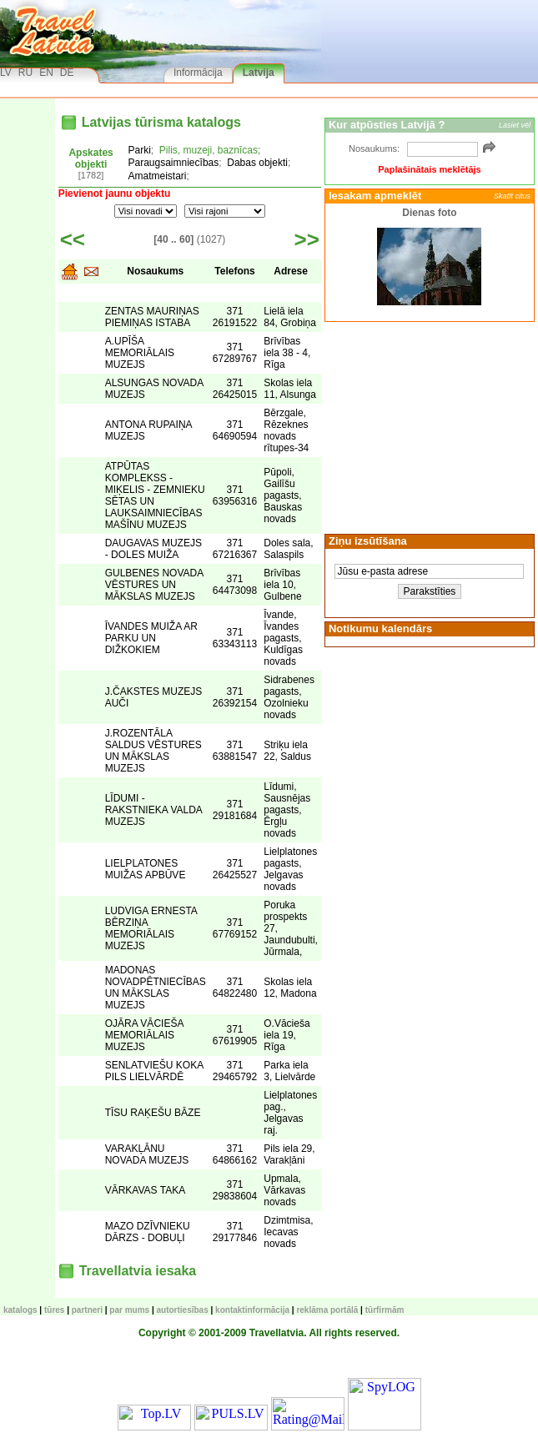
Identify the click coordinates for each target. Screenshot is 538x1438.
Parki (139, 150)
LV (6, 72)
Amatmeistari (157, 176)
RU (25, 72)
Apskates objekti (90, 158)
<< (72, 239)
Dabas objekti (257, 162)
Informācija (198, 72)
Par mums (129, 1310)
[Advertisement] (428, 426)
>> (306, 239)
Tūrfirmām (385, 1310)
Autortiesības (183, 1310)
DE (67, 72)
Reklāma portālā (327, 1310)
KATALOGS (20, 1310)
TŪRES (54, 1310)
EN (46, 72)
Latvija (258, 72)
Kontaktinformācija (252, 1310)
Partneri (87, 1310)
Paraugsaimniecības (173, 162)
